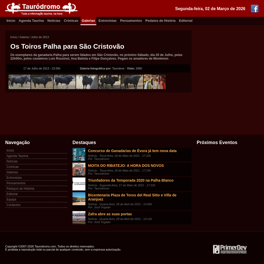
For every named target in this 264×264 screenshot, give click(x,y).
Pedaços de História (20, 188)
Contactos (13, 205)
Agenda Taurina (31, 21)
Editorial (186, 21)
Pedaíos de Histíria (160, 21)
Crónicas (71, 21)
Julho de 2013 (40, 37)
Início (13, 37)
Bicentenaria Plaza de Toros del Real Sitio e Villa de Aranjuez (132, 197)
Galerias (88, 21)
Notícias (54, 21)
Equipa (11, 199)
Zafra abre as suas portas (110, 214)
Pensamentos (131, 21)
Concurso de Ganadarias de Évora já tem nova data (132, 151)
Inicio (10, 21)
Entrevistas (108, 21)
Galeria (23, 37)
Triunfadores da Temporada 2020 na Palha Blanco (130, 180)
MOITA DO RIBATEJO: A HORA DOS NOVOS (126, 165)
